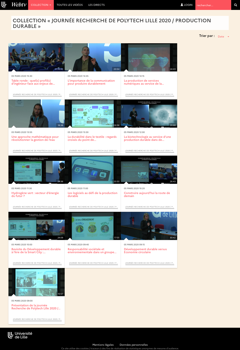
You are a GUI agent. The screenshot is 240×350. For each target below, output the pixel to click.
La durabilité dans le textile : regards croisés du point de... (92, 138)
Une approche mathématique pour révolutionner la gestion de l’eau (35, 138)
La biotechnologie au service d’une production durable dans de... (147, 138)
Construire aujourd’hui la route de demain (147, 194)
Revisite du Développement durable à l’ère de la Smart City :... (36, 250)
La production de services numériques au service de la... (144, 82)
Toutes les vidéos (70, 5)
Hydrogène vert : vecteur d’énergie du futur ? (35, 194)
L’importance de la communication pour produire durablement (91, 82)
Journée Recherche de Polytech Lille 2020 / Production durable (37, 94)
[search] (235, 5)
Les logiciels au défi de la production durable (92, 194)
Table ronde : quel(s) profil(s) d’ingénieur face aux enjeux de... (33, 82)
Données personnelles (134, 344)
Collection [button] (41, 5)
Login (187, 5)
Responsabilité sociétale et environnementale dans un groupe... (92, 250)
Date (223, 36)
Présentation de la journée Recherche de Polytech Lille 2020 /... (35, 306)
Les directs (96, 5)
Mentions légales (103, 344)
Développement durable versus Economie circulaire (145, 250)
